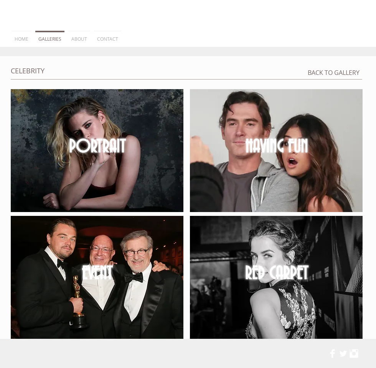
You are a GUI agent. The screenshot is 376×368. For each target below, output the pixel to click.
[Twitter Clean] (343, 353)
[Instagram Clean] (354, 353)
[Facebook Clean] (332, 353)
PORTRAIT (97, 147)
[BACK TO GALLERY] (333, 72)
